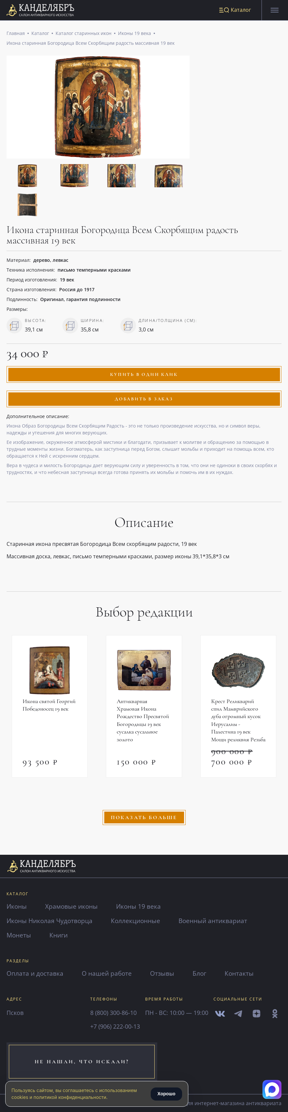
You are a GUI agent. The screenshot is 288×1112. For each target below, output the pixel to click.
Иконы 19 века (134, 34)
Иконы (17, 906)
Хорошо (166, 1093)
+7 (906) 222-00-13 (115, 1026)
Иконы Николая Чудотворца (51, 920)
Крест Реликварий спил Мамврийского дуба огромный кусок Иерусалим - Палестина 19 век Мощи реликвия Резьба (236, 726)
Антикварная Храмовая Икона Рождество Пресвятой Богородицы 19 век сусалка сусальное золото (143, 722)
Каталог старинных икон (83, 34)
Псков (15, 1013)
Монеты (19, 935)
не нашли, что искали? (72, 1061)
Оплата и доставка (36, 973)
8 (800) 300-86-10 (113, 1013)
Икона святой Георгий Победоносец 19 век (49, 706)
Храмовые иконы (73, 906)
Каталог (40, 34)
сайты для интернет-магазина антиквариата (220, 1103)
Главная (16, 34)
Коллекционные (140, 920)
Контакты (244, 973)
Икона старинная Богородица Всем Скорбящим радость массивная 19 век (91, 44)
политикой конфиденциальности (70, 1097)
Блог (204, 973)
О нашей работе (109, 973)
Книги (60, 935)
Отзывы (166, 973)
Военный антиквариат (219, 920)
